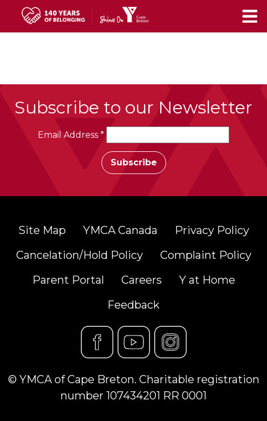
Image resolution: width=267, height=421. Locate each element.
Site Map (42, 230)
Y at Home (207, 279)
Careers (141, 279)
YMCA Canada (120, 230)
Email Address (71, 135)
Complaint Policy (205, 255)
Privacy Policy (212, 230)
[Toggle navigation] (251, 16)
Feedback (133, 304)
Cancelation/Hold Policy (79, 255)
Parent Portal (68, 279)
